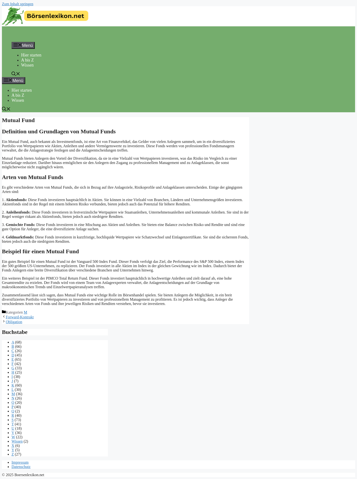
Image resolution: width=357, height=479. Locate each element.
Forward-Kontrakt (20, 317)
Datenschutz (21, 467)
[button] (16, 74)
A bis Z (27, 60)
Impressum (20, 462)
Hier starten (31, 55)
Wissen (27, 65)
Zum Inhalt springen (17, 4)
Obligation (14, 322)
